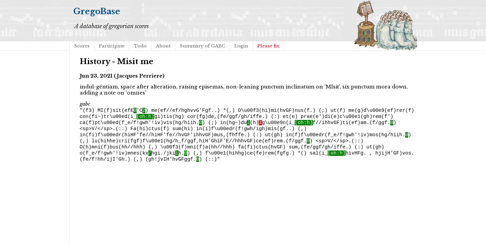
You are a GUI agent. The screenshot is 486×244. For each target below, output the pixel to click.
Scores (82, 46)
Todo (140, 46)
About (163, 46)
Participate (112, 46)
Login (241, 46)
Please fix (268, 46)
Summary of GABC (202, 46)
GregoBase (96, 11)
